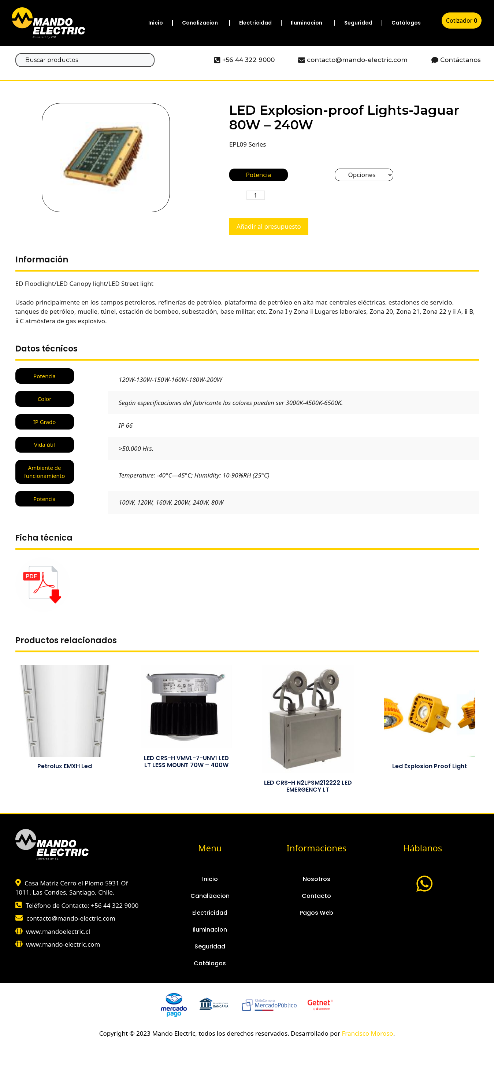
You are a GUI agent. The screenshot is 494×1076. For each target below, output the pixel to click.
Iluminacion (306, 22)
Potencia (258, 174)
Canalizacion (200, 22)
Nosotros (316, 879)
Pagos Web (316, 913)
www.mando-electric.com (63, 944)
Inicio (155, 22)
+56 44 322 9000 (114, 905)
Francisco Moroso (367, 1033)
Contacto (316, 896)
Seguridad (358, 22)
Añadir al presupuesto (269, 226)
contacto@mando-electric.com (70, 918)
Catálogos (406, 22)
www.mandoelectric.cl (58, 931)
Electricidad (255, 22)
